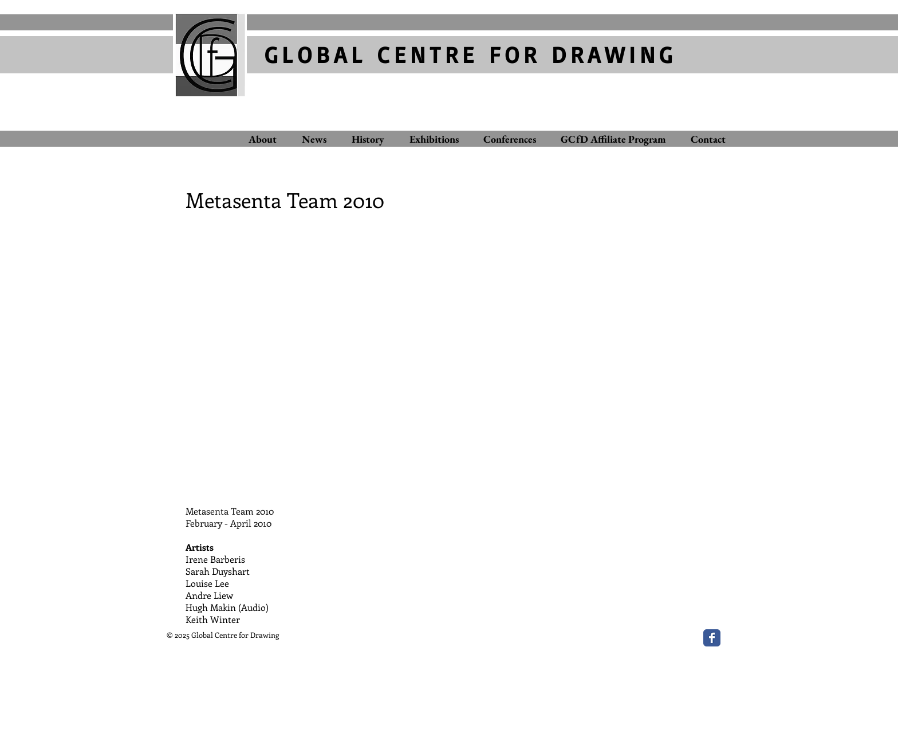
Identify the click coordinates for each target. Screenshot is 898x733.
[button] (449, 355)
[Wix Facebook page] (711, 637)
